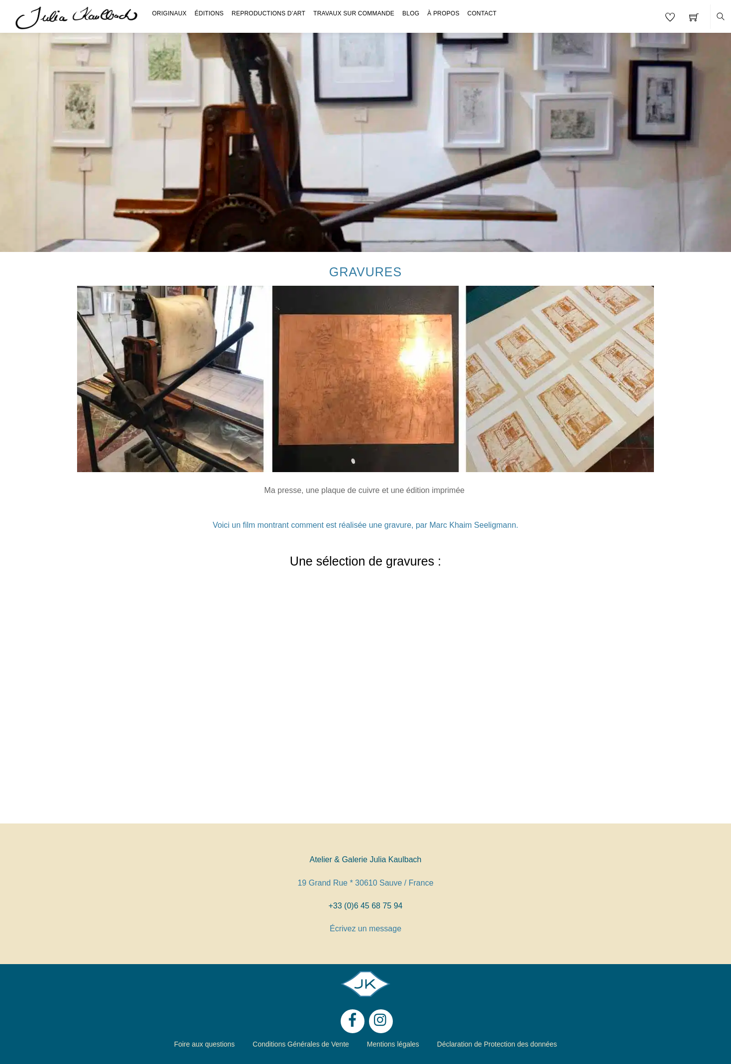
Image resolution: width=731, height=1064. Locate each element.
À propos (443, 13)
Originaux (169, 13)
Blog (410, 13)
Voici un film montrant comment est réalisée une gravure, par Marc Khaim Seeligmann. (366, 525)
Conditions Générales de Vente (301, 1044)
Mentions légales (393, 1044)
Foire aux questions (204, 1044)
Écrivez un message (365, 928)
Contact (482, 13)
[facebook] (353, 1020)
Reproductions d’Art (268, 13)
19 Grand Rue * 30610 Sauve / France (365, 883)
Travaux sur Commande (353, 13)
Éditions (209, 13)
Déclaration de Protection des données (497, 1044)
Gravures (365, 272)
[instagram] (381, 1020)
